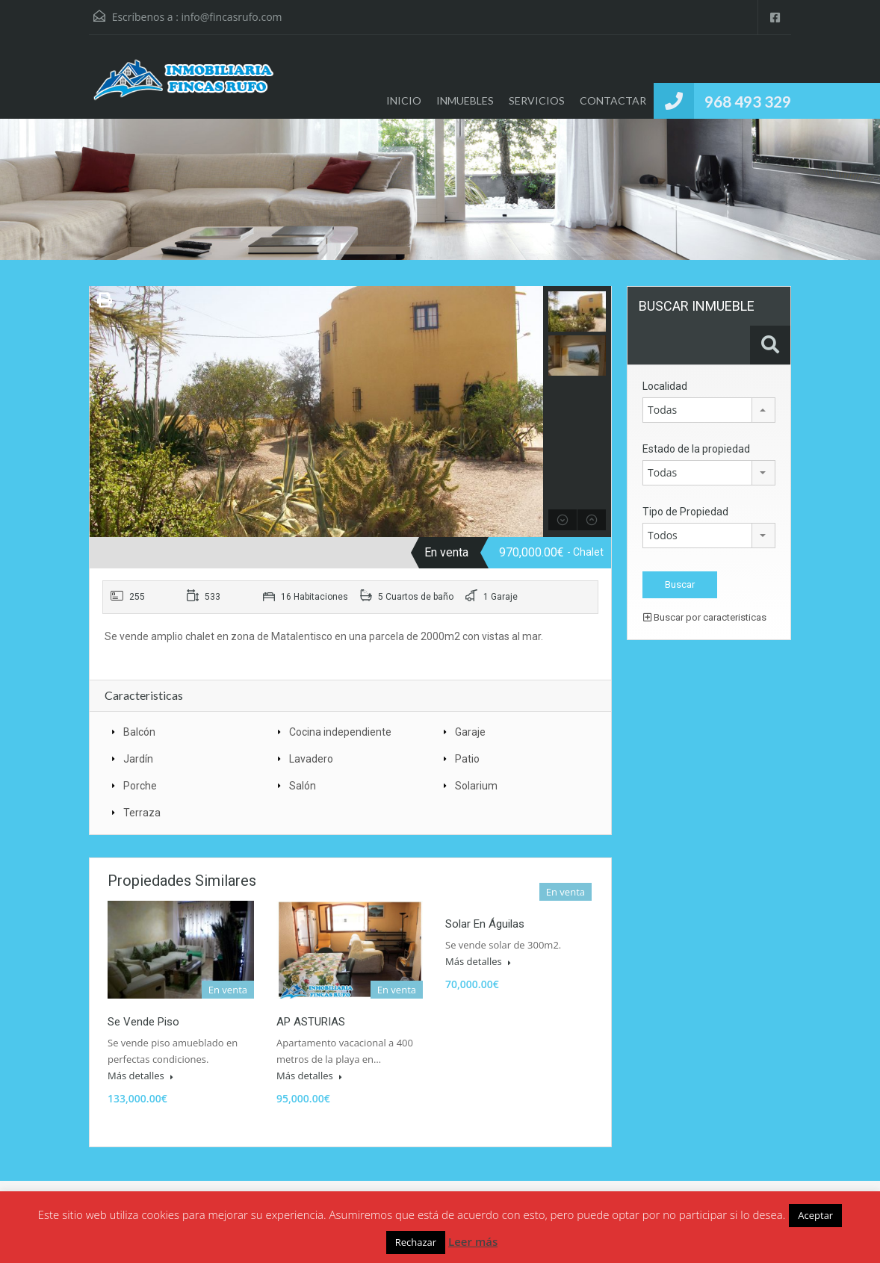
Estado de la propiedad (696, 449)
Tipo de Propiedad (685, 512)
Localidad (664, 386)
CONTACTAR (613, 100)
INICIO (403, 100)
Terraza (142, 813)
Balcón (139, 732)
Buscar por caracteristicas (704, 617)
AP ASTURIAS (310, 1021)
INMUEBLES (465, 100)
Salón (302, 786)
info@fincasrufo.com (232, 17)
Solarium (476, 786)
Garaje (470, 732)
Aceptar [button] (815, 1215)
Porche (140, 786)
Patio (467, 759)
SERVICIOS (537, 100)
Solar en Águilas (484, 924)
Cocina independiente (340, 732)
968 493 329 (747, 101)
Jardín (138, 759)
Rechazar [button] (415, 1242)
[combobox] (708, 410)
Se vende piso (143, 1021)
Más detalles (140, 1075)
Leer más (473, 1241)
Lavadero (311, 759)
